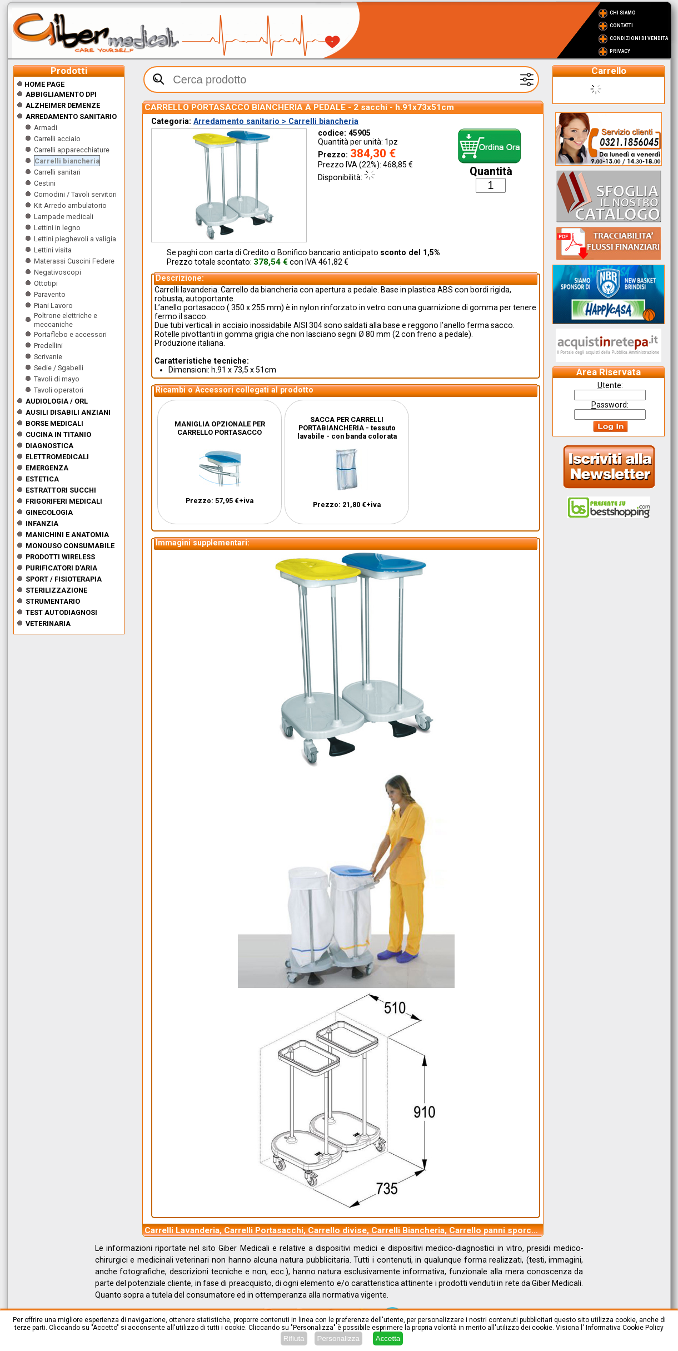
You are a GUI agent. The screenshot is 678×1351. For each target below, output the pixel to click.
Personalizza (338, 1338)
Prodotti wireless (60, 557)
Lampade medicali (63, 216)
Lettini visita (53, 250)
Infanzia (42, 523)
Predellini (48, 345)
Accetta (388, 1338)
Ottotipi (46, 283)
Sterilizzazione (56, 590)
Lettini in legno (57, 227)
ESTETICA (42, 479)
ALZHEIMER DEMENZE (63, 105)
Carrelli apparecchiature (71, 150)
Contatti (621, 25)
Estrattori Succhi (61, 490)
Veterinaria (48, 623)
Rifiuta (294, 1338)
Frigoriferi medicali (64, 501)
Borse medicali (54, 423)
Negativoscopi (57, 272)
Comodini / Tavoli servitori (75, 194)
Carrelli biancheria (66, 161)
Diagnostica (49, 445)
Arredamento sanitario (71, 116)
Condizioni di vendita (639, 38)
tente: (610, 385)
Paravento (50, 294)
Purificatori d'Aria (61, 568)
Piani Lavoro (53, 305)
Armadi (45, 127)
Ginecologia (49, 512)
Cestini (45, 183)
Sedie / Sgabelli (58, 368)
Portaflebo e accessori (70, 334)
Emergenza (47, 468)
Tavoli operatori (58, 390)
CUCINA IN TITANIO (58, 434)
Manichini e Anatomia (67, 534)
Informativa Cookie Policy (625, 1328)
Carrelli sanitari (57, 172)
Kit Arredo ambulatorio (70, 205)
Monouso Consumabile (70, 546)
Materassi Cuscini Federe (74, 261)
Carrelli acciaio (57, 139)
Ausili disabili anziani (68, 412)
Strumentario (53, 601)
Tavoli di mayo (56, 379)
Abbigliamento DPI (61, 94)
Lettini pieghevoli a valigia (75, 239)
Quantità (491, 171)
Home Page (40, 84)
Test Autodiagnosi (61, 612)
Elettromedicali (57, 457)
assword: (610, 404)
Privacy (620, 51)
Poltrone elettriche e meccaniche (65, 320)
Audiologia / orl (57, 401)
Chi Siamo (623, 13)
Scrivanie (48, 356)
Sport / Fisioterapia (64, 579)
